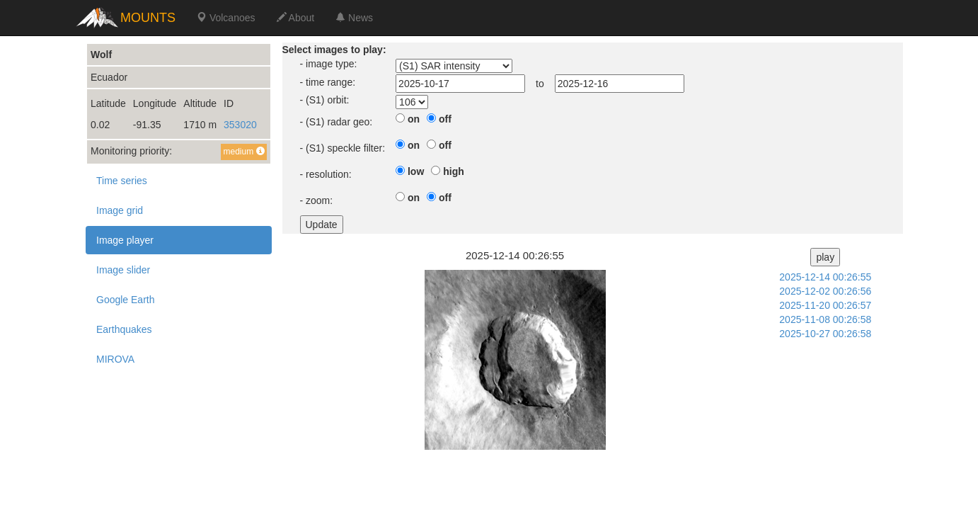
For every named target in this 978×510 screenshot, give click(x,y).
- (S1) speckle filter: (343, 148)
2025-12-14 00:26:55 (825, 277)
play (825, 257)
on (414, 119)
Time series (121, 180)
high (453, 171)
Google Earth (125, 299)
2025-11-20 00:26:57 (825, 305)
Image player (125, 240)
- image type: (328, 63)
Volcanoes (226, 17)
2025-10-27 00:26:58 (825, 333)
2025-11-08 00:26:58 (825, 319)
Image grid (119, 210)
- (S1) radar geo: (336, 122)
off (445, 119)
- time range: (328, 82)
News (354, 17)
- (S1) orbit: (325, 100)
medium (243, 152)
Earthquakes (124, 329)
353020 (240, 124)
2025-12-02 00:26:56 (825, 291)
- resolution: (326, 174)
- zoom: (316, 200)
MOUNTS (148, 18)
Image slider (123, 270)
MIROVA (115, 359)
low (416, 171)
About (296, 17)
